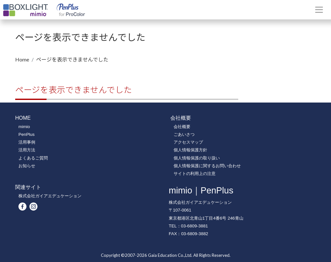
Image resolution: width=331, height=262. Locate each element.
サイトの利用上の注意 (195, 173)
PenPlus (26, 134)
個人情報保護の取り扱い (197, 158)
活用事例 (26, 142)
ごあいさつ (184, 134)
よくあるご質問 (33, 158)
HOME (23, 118)
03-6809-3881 (194, 226)
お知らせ (26, 165)
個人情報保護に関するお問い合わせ (207, 165)
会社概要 (182, 126)
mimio (24, 126)
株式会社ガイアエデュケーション (49, 195)
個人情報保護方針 (190, 149)
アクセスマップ (188, 142)
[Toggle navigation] (319, 9)
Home (22, 59)
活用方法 (26, 149)
